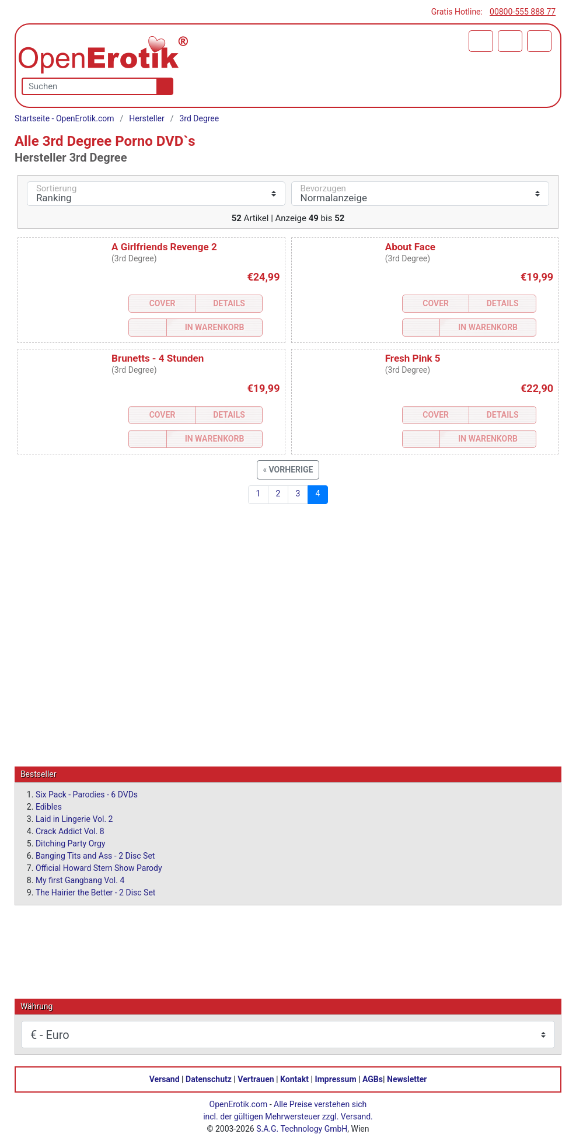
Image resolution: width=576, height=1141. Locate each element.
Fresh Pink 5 (413, 358)
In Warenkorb (215, 327)
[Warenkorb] (481, 41)
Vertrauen (256, 1078)
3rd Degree (199, 118)
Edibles (49, 806)
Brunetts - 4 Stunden (157, 358)
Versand (164, 1078)
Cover (162, 303)
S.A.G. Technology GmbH (301, 1128)
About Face (410, 247)
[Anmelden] (510, 41)
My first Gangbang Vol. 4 (80, 879)
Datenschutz (209, 1078)
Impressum (336, 1078)
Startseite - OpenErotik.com (64, 118)
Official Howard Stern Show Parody (99, 867)
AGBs (372, 1078)
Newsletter (407, 1078)
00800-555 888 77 (523, 11)
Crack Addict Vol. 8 (70, 830)
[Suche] (162, 86)
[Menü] (539, 41)
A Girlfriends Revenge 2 (164, 247)
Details (229, 303)
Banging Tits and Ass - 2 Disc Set (95, 855)
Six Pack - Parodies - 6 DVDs (87, 794)
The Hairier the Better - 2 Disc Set (96, 892)
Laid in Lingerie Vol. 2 (74, 818)
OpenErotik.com (239, 1103)
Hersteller (146, 118)
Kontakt (294, 1078)
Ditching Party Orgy (71, 843)
